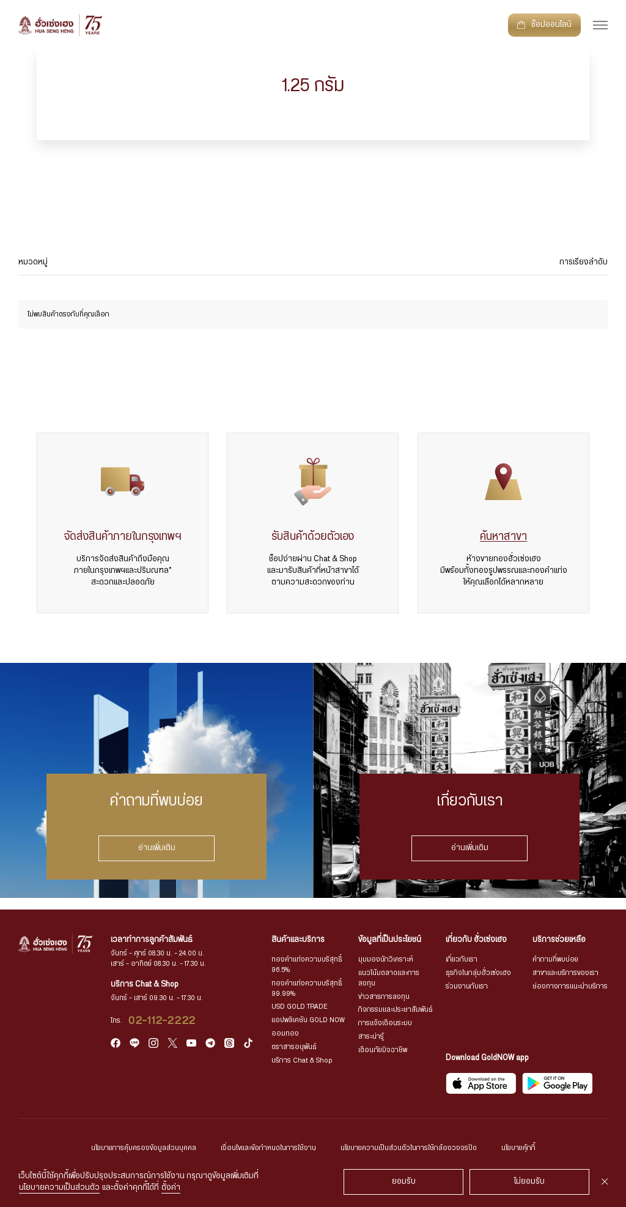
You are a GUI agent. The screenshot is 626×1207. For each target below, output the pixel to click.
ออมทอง (285, 1033)
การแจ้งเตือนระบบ (385, 1023)
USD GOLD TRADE (299, 1006)
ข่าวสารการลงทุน (384, 996)
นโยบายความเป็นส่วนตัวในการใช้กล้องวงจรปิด (409, 1148)
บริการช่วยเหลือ (559, 940)
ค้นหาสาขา (503, 536)
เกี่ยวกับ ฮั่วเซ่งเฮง (476, 940)
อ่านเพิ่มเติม (156, 847)
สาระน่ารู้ (371, 1036)
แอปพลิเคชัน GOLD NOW (308, 1020)
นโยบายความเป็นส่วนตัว (59, 1188)
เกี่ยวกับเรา (461, 959)
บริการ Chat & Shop (302, 1060)
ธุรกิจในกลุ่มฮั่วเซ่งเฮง (478, 973)
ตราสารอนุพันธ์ (294, 1047)
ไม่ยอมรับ (529, 1182)
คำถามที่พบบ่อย (555, 959)
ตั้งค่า (170, 1188)
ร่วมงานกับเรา (467, 986)
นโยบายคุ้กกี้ (518, 1148)
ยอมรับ (404, 1182)
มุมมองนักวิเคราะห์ (385, 959)
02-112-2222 (162, 1020)
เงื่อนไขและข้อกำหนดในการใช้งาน (268, 1148)
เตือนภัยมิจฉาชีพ (382, 1050)
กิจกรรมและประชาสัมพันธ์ (395, 1009)
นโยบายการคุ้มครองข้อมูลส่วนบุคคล (143, 1148)
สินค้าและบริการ (298, 940)
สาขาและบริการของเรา (565, 973)
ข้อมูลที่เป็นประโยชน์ (389, 940)
